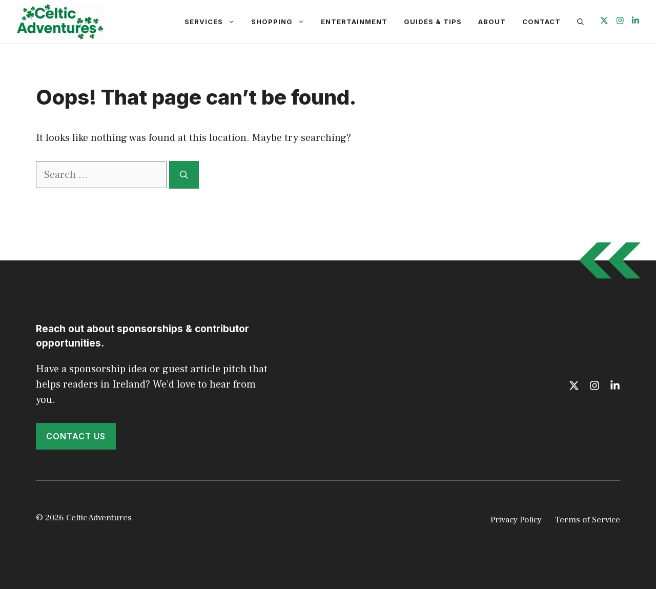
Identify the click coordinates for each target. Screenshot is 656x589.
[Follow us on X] (604, 21)
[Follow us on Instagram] (620, 21)
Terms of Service (587, 519)
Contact (541, 21)
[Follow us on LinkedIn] (635, 21)
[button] (580, 21)
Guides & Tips (433, 21)
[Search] (184, 175)
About (492, 21)
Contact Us (76, 436)
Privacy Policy (516, 519)
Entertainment (354, 21)
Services (213, 21)
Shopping (282, 21)
